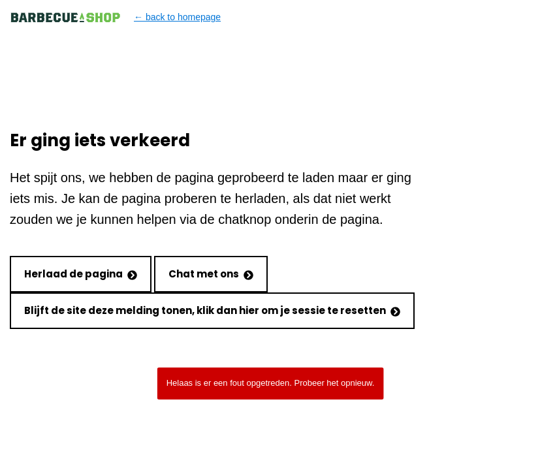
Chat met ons (210, 274)
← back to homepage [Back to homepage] (115, 17)
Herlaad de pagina (80, 274)
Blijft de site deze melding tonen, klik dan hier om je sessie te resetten (212, 310)
